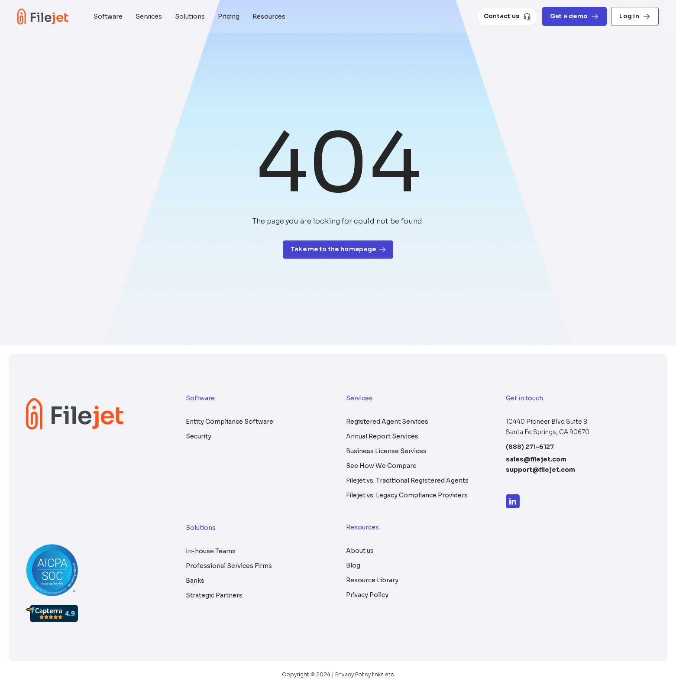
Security (198, 436)
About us (360, 551)
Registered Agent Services (387, 421)
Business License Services (386, 451)
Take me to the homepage (338, 249)
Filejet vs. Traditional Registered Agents (407, 480)
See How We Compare (381, 466)
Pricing (228, 16)
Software (108, 16)
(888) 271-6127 (530, 447)
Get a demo (574, 16)
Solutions (190, 16)
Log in (634, 16)
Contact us (507, 16)
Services (149, 16)
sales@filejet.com (536, 459)
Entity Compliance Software (229, 421)
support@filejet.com (540, 470)
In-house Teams (211, 551)
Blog (353, 565)
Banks (195, 580)
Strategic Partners (214, 595)
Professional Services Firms (229, 566)
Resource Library (372, 580)
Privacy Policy (367, 595)
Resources (268, 16)
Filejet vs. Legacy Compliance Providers (407, 495)
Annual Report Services (382, 436)
